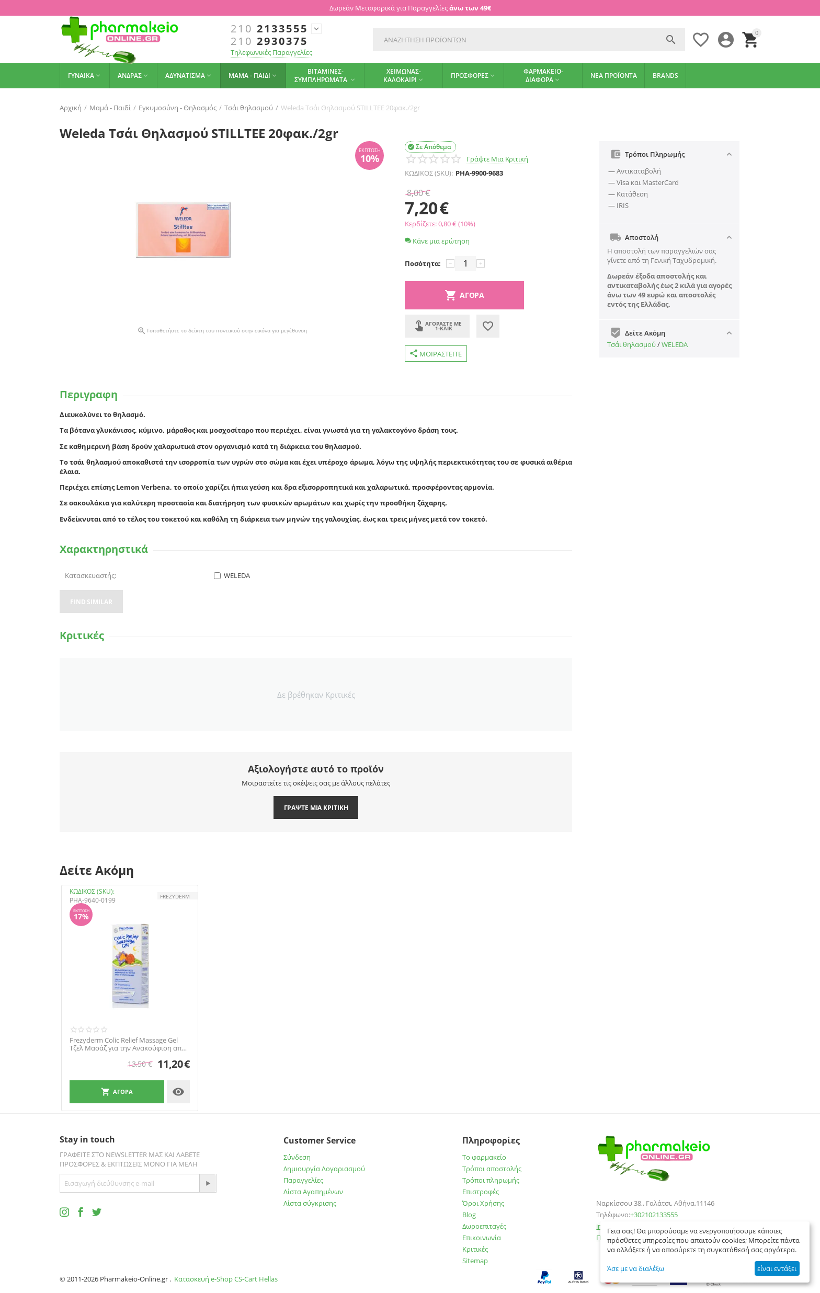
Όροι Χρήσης (483, 1203)
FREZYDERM (175, 896)
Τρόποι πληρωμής (490, 1180)
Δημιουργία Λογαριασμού (324, 1168)
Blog (469, 1214)
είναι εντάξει (776, 1268)
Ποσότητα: (423, 263)
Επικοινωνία (481, 1237)
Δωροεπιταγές (484, 1226)
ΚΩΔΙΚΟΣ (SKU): (429, 173)
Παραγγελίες (303, 1180)
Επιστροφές (480, 1191)
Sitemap (475, 1260)
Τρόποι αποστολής (491, 1168)
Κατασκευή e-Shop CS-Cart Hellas (226, 1279)
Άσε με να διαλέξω (635, 1268)
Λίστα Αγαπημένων (313, 1191)
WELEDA (675, 344)
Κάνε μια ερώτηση (437, 241)
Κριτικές (475, 1249)
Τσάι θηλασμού (631, 344)
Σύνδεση (297, 1157)
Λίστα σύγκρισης (309, 1203)
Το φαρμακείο (484, 1157)
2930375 (269, 41)
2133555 (269, 28)
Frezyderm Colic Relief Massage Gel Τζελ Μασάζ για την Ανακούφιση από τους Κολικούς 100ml (128, 1044)
